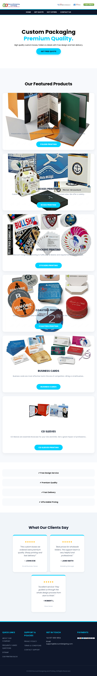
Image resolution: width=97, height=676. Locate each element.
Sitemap (5, 652)
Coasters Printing (48, 326)
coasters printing (48, 310)
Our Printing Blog (10, 656)
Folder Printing (48, 144)
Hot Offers (52, 12)
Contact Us (65, 12)
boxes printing (48, 189)
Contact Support (32, 650)
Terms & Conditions (32, 645)
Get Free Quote (48, 51)
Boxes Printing (48, 205)
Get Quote (38, 12)
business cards (48, 371)
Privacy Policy (30, 641)
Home (28, 12)
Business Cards (48, 386)
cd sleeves (48, 431)
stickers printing (48, 249)
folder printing (48, 128)
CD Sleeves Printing (48, 447)
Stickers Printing (48, 265)
